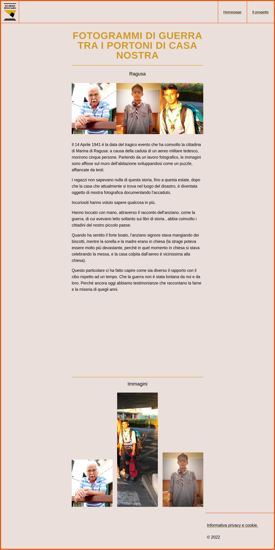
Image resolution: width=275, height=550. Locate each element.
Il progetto (260, 12)
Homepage (232, 12)
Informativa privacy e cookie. (232, 525)
